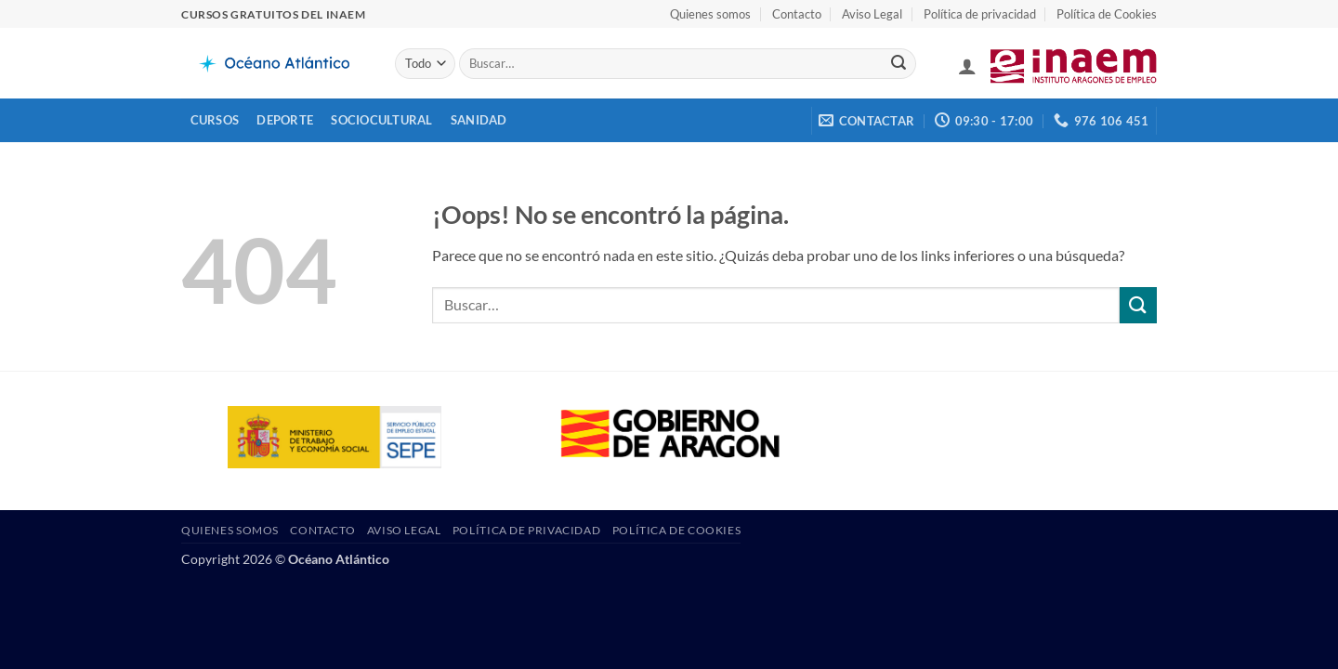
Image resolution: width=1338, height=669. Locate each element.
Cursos (215, 119)
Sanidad (479, 119)
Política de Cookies (1106, 14)
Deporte (284, 119)
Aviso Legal (872, 14)
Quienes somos (710, 14)
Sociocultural (381, 119)
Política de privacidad (980, 14)
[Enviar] (898, 64)
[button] (967, 66)
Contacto (796, 14)
